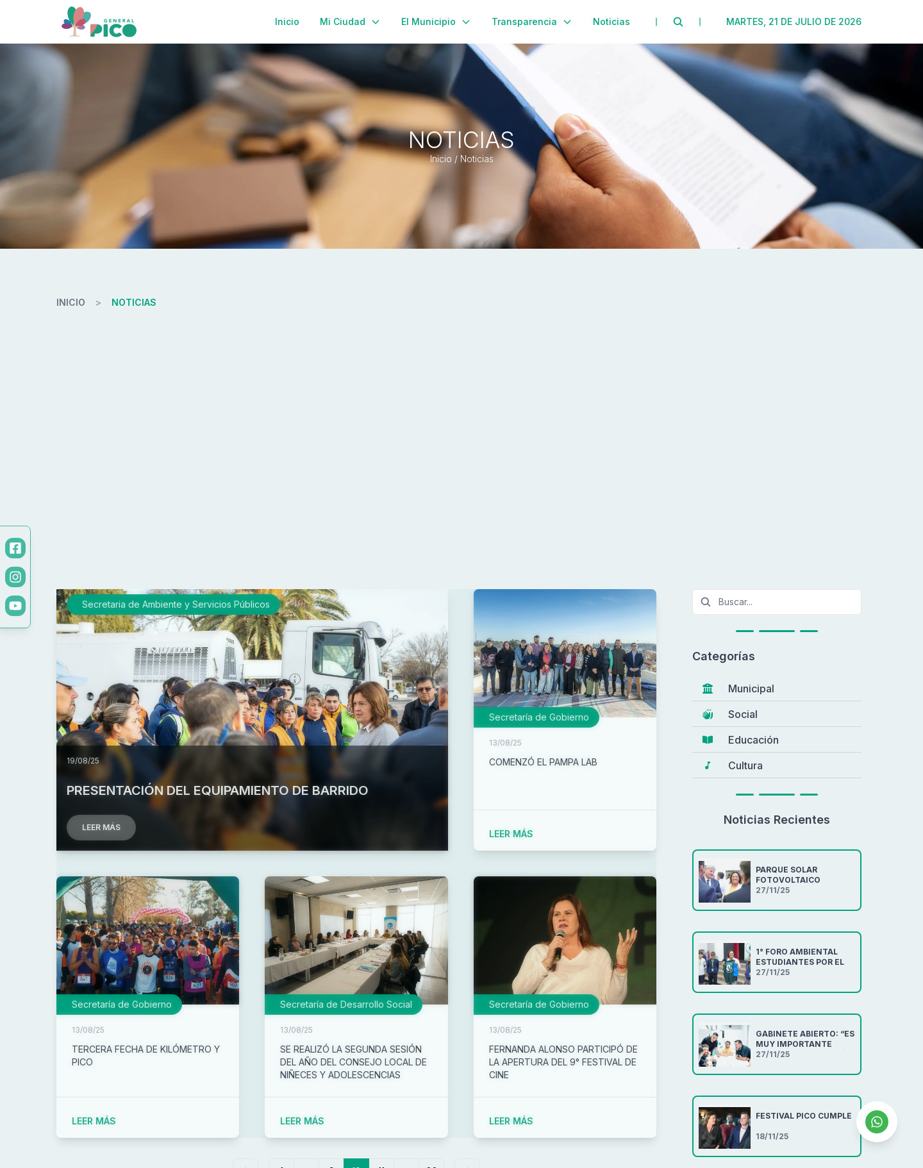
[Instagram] (15, 577)
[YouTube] (15, 606)
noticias (134, 302)
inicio (70, 302)
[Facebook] (15, 548)
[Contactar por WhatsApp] (876, 1121)
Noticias (611, 21)
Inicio (287, 21)
